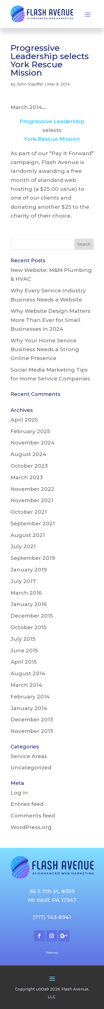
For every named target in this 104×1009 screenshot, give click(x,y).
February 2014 (30, 696)
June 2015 (24, 650)
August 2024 (28, 454)
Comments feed (33, 815)
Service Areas (29, 756)
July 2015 (23, 639)
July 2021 (23, 546)
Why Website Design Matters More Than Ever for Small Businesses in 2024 (50, 320)
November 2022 (32, 489)
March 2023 (27, 477)
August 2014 (28, 673)
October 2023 (29, 466)
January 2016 (29, 604)
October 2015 (29, 627)
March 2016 (26, 593)
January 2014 (29, 708)
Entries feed (27, 804)
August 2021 (28, 535)
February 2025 (30, 431)
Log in (19, 793)
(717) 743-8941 (52, 917)
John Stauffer (30, 84)
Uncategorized (31, 767)
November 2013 (32, 731)
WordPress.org (31, 827)
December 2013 (32, 719)
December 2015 (32, 616)
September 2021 (33, 523)
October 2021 (29, 512)
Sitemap (52, 952)
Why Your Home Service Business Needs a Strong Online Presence (45, 349)
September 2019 (33, 558)
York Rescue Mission (52, 139)
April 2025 (24, 420)
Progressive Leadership (52, 121)
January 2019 (29, 569)
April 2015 (24, 662)
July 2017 (23, 581)
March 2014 (26, 685)
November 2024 (33, 442)
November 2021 (32, 500)
